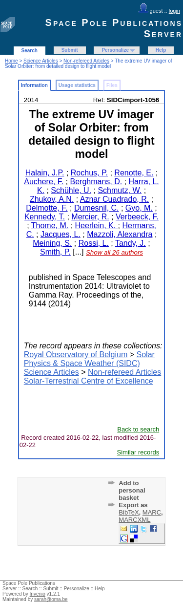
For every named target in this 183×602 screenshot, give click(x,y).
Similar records (138, 452)
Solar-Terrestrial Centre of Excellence (88, 381)
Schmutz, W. (120, 190)
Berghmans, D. (96, 181)
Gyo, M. (139, 208)
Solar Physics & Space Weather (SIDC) (89, 358)
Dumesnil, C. (96, 208)
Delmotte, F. (46, 208)
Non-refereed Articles (86, 61)
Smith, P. (55, 252)
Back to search (138, 429)
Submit (69, 50)
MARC (151, 512)
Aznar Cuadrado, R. (114, 199)
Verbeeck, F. (137, 217)
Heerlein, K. (96, 225)
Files (112, 85)
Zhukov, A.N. (52, 199)
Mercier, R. (90, 217)
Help (161, 50)
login (174, 11)
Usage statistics (77, 85)
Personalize (115, 50)
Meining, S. (52, 243)
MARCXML (134, 519)
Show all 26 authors (114, 252)
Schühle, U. (71, 190)
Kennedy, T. (44, 217)
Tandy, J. (130, 243)
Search (29, 50)
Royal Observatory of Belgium (76, 354)
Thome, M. (49, 225)
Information (34, 85)
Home (11, 61)
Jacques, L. (61, 234)
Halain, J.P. (44, 173)
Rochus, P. (89, 173)
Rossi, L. (94, 243)
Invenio (37, 594)
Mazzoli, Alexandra (119, 234)
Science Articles (40, 61)
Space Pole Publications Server (114, 28)
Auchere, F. (43, 181)
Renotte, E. (133, 173)
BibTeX (129, 512)
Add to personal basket (132, 490)
